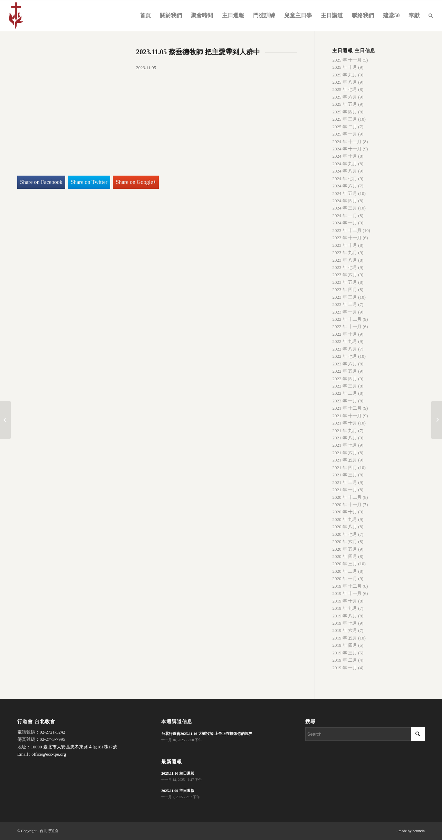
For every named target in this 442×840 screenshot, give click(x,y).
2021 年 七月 (344, 445)
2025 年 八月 (344, 82)
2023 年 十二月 (347, 230)
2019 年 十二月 (347, 586)
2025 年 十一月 (347, 60)
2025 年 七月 (344, 89)
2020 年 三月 (344, 563)
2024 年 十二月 (347, 141)
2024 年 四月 (344, 200)
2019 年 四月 (344, 645)
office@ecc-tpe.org (48, 754)
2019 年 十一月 (347, 593)
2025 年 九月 (344, 74)
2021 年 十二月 (347, 408)
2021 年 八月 (344, 437)
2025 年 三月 (344, 119)
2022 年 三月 (344, 386)
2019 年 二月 (344, 660)
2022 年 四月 (344, 378)
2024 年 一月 (344, 222)
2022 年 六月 (344, 363)
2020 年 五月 (344, 549)
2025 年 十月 (344, 67)
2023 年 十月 (344, 245)
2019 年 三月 (344, 652)
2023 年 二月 (344, 304)
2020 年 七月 (344, 534)
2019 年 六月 (344, 630)
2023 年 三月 (344, 297)
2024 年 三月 (344, 208)
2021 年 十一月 (347, 415)
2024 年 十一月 (347, 148)
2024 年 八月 (344, 171)
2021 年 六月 (344, 452)
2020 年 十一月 (347, 504)
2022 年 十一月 (347, 326)
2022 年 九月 (344, 341)
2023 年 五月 (344, 282)
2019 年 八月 (344, 615)
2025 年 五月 (344, 104)
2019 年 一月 (344, 667)
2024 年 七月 (344, 178)
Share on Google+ (136, 182)
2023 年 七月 (344, 267)
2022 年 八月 (344, 349)
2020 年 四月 (344, 556)
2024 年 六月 (344, 185)
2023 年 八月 (344, 260)
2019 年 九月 (344, 608)
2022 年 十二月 (347, 319)
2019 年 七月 (344, 623)
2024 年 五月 (344, 193)
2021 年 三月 (344, 474)
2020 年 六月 (344, 541)
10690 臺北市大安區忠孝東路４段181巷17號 (74, 746)
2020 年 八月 (344, 526)
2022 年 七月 (344, 356)
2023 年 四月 (344, 289)
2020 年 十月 (344, 511)
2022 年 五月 (344, 371)
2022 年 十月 (344, 334)
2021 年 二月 (344, 482)
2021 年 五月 (344, 460)
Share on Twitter (89, 182)
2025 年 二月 (344, 126)
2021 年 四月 (344, 467)
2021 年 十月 (344, 423)
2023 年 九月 (344, 252)
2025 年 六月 (344, 97)
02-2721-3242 (52, 732)
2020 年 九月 (344, 519)
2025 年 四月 (344, 111)
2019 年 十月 (344, 601)
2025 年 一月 (344, 134)
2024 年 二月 (344, 215)
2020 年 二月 (344, 571)
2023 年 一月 (344, 312)
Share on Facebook (41, 182)
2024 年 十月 (344, 156)
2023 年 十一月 (347, 237)
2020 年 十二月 (347, 497)
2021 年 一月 (344, 489)
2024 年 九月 (344, 163)
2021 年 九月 (344, 430)
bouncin (419, 831)
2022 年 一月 (344, 400)
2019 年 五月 (344, 638)
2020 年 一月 (344, 578)
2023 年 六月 (344, 274)
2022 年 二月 (344, 393)
